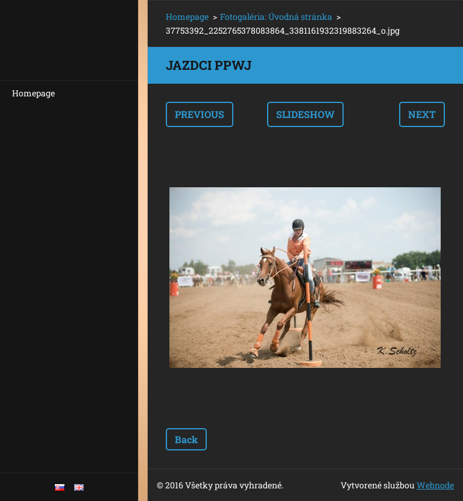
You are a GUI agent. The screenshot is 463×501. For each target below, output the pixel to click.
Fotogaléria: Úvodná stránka (276, 16)
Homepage (33, 93)
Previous (199, 114)
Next (422, 114)
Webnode (435, 485)
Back (186, 439)
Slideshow (305, 114)
